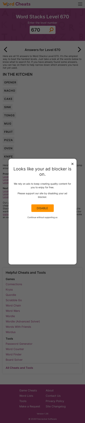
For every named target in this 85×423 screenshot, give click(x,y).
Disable (42, 208)
